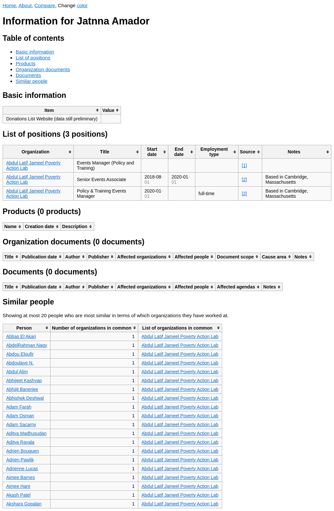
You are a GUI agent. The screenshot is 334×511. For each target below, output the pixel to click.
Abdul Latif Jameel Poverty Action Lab (180, 336)
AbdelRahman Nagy (26, 345)
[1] (244, 165)
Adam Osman (20, 415)
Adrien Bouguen (22, 451)
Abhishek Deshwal (25, 398)
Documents (28, 75)
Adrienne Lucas (22, 468)
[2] (244, 179)
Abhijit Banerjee (22, 389)
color (82, 5)
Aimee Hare (18, 486)
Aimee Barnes (20, 477)
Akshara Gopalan (23, 503)
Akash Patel (18, 495)
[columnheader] (52, 110)
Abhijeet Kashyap (24, 380)
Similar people (32, 81)
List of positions (33, 57)
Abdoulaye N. (20, 362)
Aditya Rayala (20, 442)
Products (26, 63)
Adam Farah (18, 407)
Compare (45, 5)
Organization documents (43, 69)
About (25, 5)
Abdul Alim (17, 371)
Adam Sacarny (21, 424)
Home (9, 5)
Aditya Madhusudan (26, 433)
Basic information (35, 51)
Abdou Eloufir (20, 354)
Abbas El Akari (21, 336)
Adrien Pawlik (20, 459)
